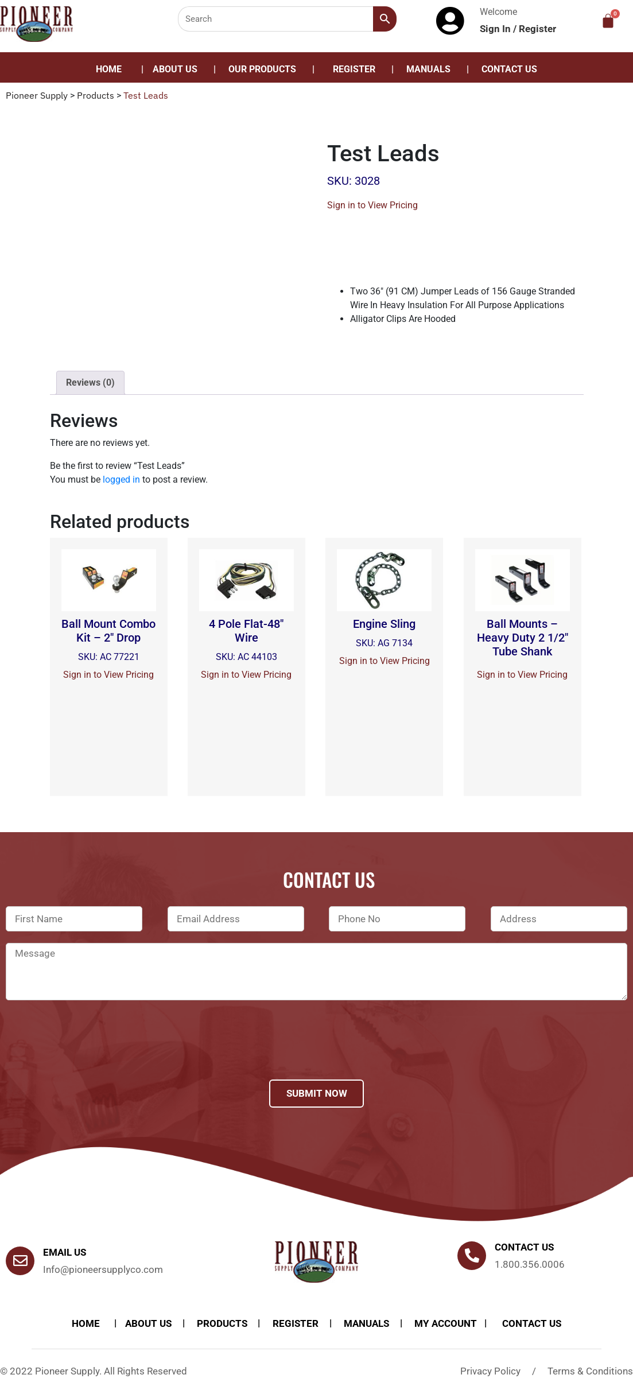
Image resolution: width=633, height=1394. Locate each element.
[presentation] (93, 1055)
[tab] (90, 383)
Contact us (524, 1247)
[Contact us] (471, 1255)
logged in (121, 479)
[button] (265, 69)
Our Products (262, 69)
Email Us (64, 1252)
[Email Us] (20, 1261)
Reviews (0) (90, 382)
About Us (175, 69)
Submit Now (316, 1093)
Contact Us (509, 69)
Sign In (496, 28)
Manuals (428, 69)
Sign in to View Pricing (372, 205)
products (222, 1323)
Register (537, 28)
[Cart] (608, 21)
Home (109, 69)
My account (445, 1323)
